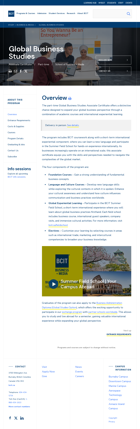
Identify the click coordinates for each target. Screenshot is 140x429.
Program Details (16, 138)
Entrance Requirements (19, 120)
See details (73, 125)
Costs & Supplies (16, 126)
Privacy (112, 421)
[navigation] (12, 13)
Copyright (113, 417)
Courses (11, 132)
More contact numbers (19, 406)
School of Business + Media (70, 64)
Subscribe (12, 156)
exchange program (72, 311)
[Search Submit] (128, 13)
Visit (44, 366)
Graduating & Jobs (16, 144)
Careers (79, 375)
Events (79, 371)
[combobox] (112, 13)
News (78, 366)
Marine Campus (117, 385)
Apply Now (48, 371)
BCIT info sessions (17, 176)
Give (44, 375)
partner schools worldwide (104, 311)
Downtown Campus (120, 381)
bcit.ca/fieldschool (58, 225)
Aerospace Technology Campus (115, 395)
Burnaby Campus (118, 376)
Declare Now (105, 60)
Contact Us (104, 71)
